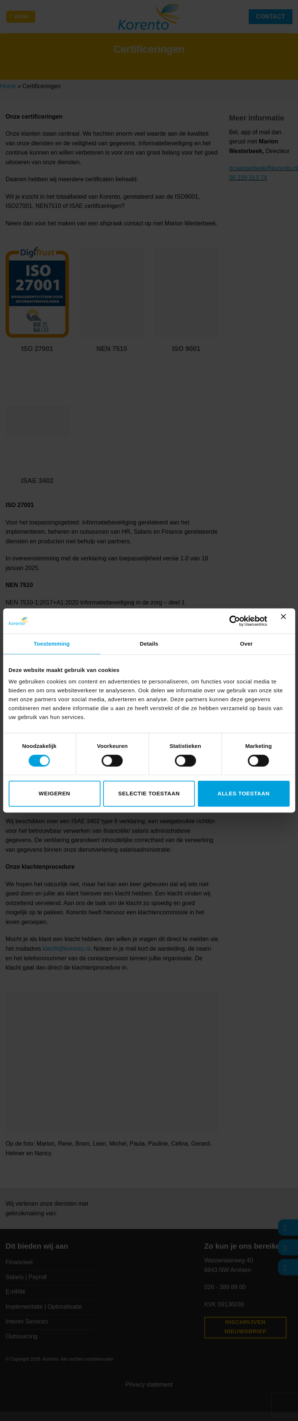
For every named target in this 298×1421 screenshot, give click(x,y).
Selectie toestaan (149, 794)
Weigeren (54, 794)
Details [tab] (149, 643)
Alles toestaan (244, 794)
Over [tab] (246, 643)
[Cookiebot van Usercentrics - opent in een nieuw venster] (234, 620)
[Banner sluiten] (285, 621)
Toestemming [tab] (52, 643)
